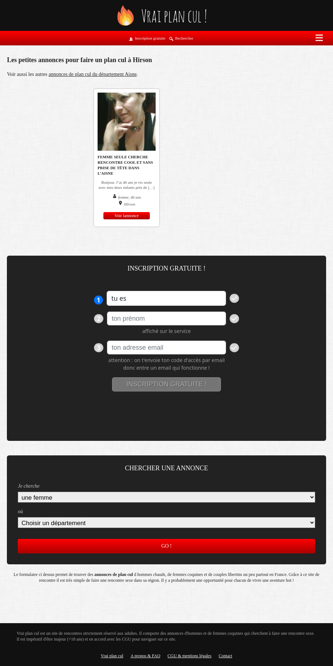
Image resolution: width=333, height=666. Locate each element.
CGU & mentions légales (189, 655)
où (20, 511)
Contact (225, 655)
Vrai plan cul (112, 655)
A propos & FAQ (145, 655)
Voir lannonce (127, 215)
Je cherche (29, 486)
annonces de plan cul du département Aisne (93, 74)
